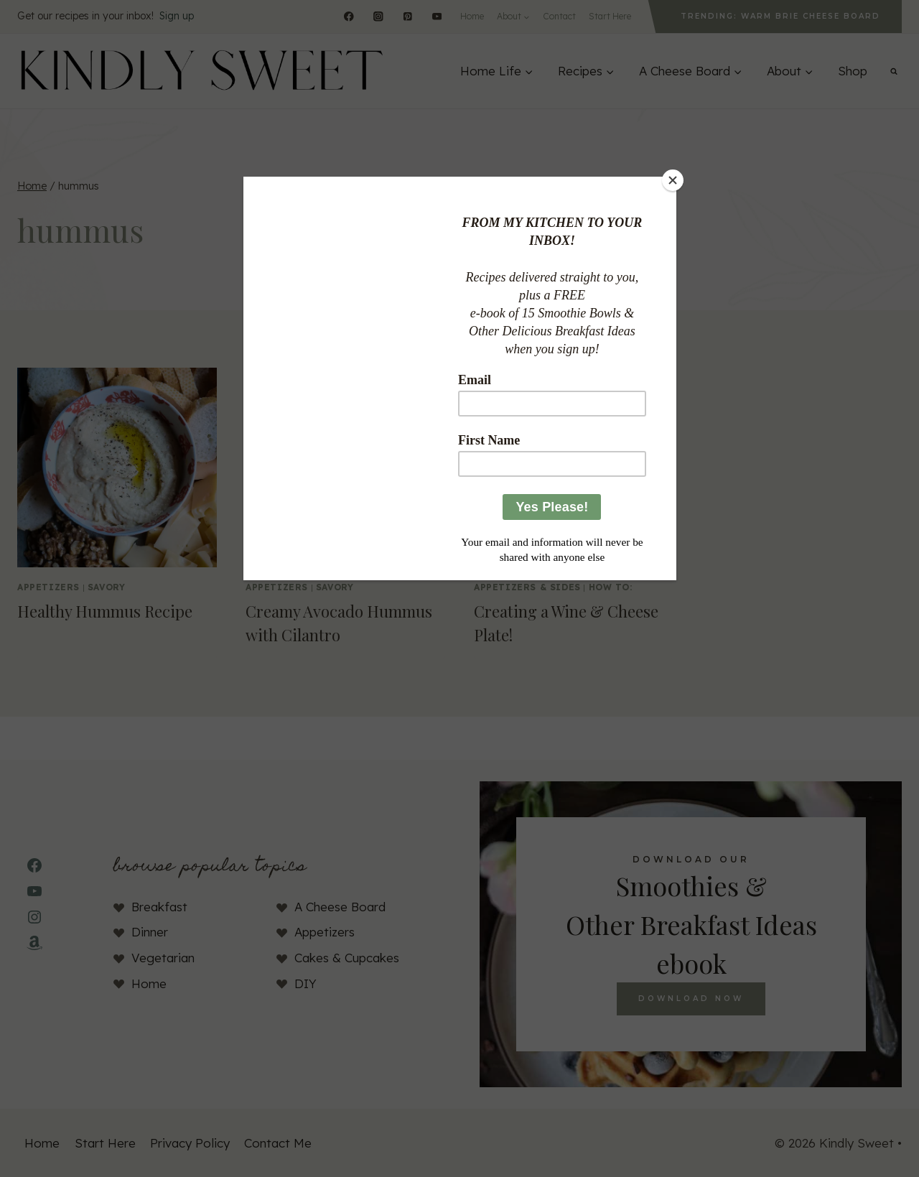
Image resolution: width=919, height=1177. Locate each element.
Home (472, 16)
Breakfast (159, 906)
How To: (611, 587)
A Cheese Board (340, 906)
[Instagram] (378, 16)
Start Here (610, 16)
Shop (852, 70)
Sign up (176, 15)
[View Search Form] (894, 71)
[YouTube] (437, 16)
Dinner (149, 931)
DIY (305, 983)
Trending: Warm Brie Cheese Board (780, 16)
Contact (559, 16)
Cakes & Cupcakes (346, 957)
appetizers (48, 587)
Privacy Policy (190, 1142)
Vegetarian (163, 957)
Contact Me (278, 1142)
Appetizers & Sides (527, 587)
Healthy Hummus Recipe (104, 611)
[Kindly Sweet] (201, 71)
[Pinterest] (407, 16)
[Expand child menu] (513, 16)
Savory (107, 587)
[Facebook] (348, 16)
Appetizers (324, 931)
